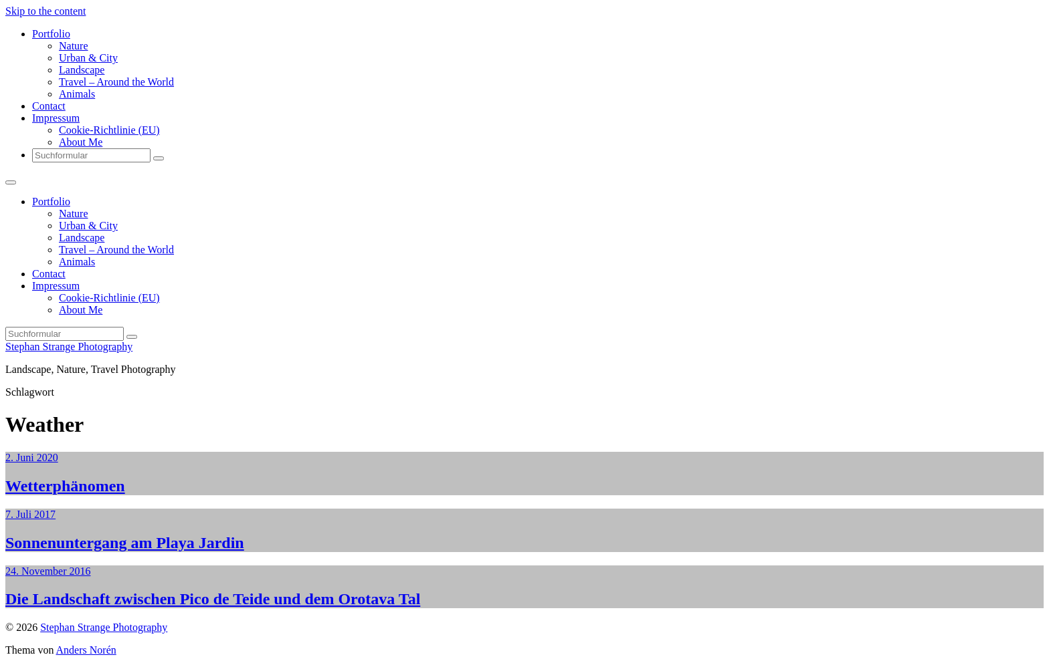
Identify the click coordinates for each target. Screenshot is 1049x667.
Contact (49, 106)
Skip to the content (45, 11)
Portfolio (51, 33)
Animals (77, 94)
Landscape (81, 70)
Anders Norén (86, 650)
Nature (73, 45)
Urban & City (88, 57)
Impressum (56, 118)
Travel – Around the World (116, 82)
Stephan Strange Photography (68, 346)
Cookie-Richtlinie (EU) (109, 130)
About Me (80, 142)
